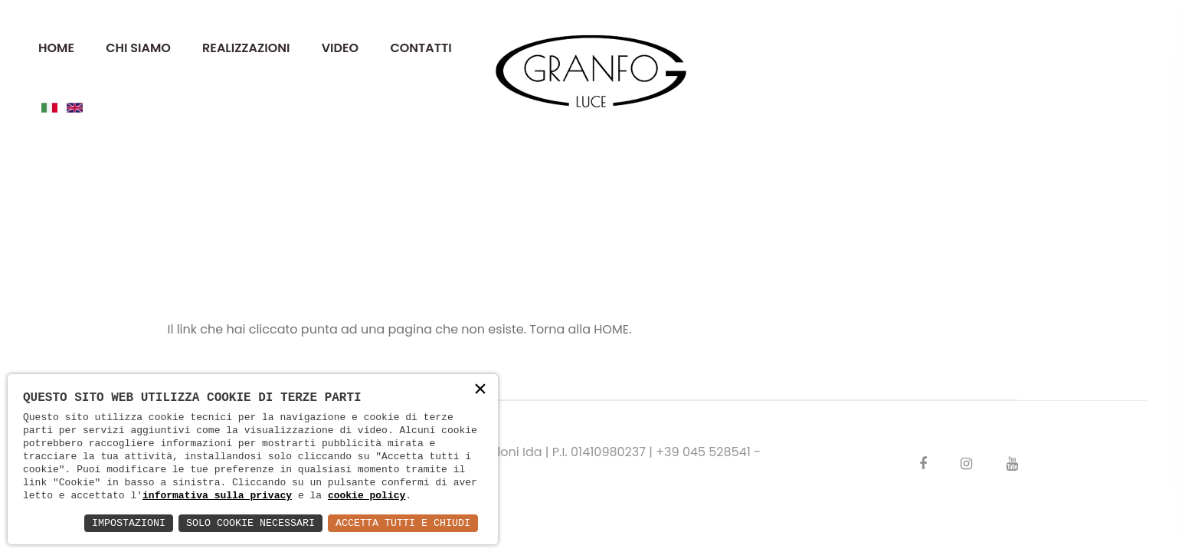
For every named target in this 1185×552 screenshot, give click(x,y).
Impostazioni (113, 522)
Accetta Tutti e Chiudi (399, 522)
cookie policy (366, 494)
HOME (56, 48)
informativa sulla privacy (217, 494)
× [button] (479, 390)
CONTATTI (420, 48)
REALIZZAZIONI (246, 48)
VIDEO (340, 48)
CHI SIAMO (138, 48)
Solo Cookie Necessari (240, 522)
